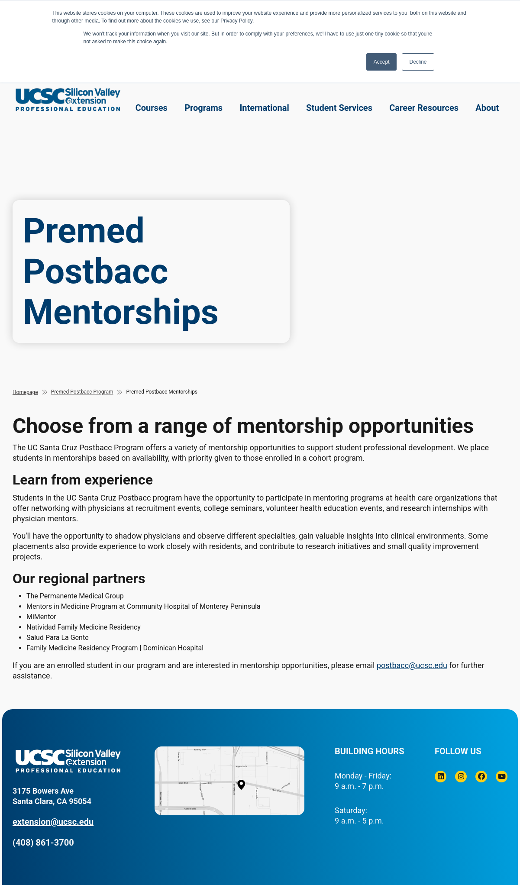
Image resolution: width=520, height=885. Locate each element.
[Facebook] (481, 776)
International (264, 108)
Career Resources (424, 108)
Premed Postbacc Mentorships (161, 392)
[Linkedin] (440, 776)
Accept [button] (382, 62)
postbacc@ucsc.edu (412, 665)
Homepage (25, 392)
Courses (152, 108)
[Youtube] (501, 776)
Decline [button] (417, 62)
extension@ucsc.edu (53, 822)
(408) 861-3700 (43, 842)
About (487, 108)
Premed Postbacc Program (82, 392)
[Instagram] (461, 776)
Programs (203, 108)
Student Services (339, 108)
